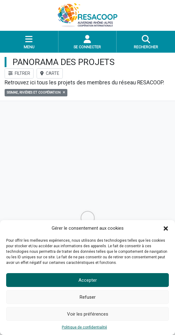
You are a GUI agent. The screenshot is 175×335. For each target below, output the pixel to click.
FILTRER (19, 73)
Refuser (88, 297)
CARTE (49, 73)
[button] (166, 228)
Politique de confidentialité (84, 327)
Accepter (87, 280)
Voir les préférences (87, 314)
